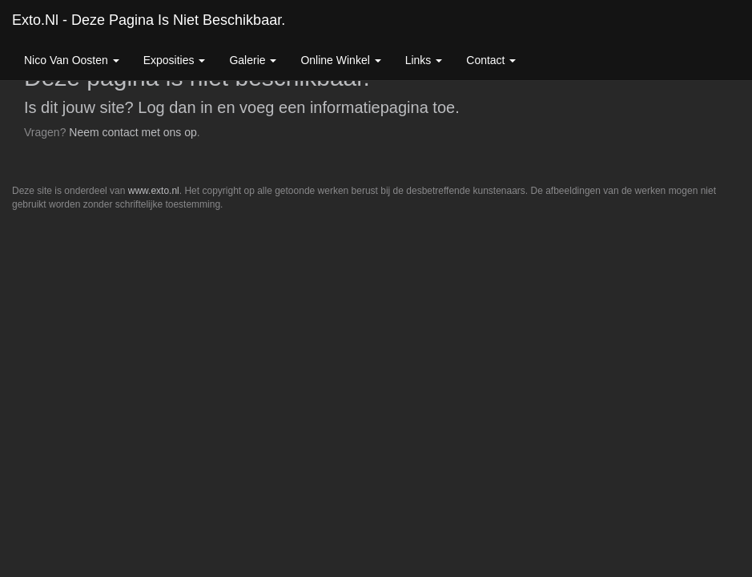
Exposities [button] (174, 60)
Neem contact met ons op (133, 132)
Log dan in (175, 107)
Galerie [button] (252, 60)
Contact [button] (491, 60)
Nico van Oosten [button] (71, 60)
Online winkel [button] (340, 60)
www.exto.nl (153, 190)
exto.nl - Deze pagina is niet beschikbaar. (148, 20)
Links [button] (424, 60)
